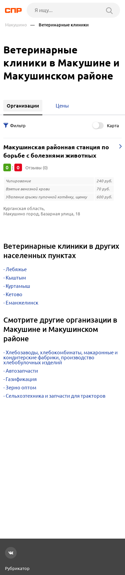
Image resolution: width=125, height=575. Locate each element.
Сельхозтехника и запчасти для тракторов (55, 395)
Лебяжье (16, 269)
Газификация (21, 379)
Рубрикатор (17, 568)
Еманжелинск (22, 302)
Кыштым (16, 277)
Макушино (16, 25)
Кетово (14, 294)
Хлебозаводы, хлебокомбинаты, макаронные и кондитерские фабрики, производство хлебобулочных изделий (60, 357)
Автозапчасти (22, 370)
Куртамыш (18, 286)
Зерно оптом (21, 387)
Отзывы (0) (36, 167)
